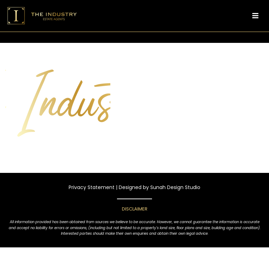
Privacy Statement (92, 187)
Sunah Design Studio (175, 187)
